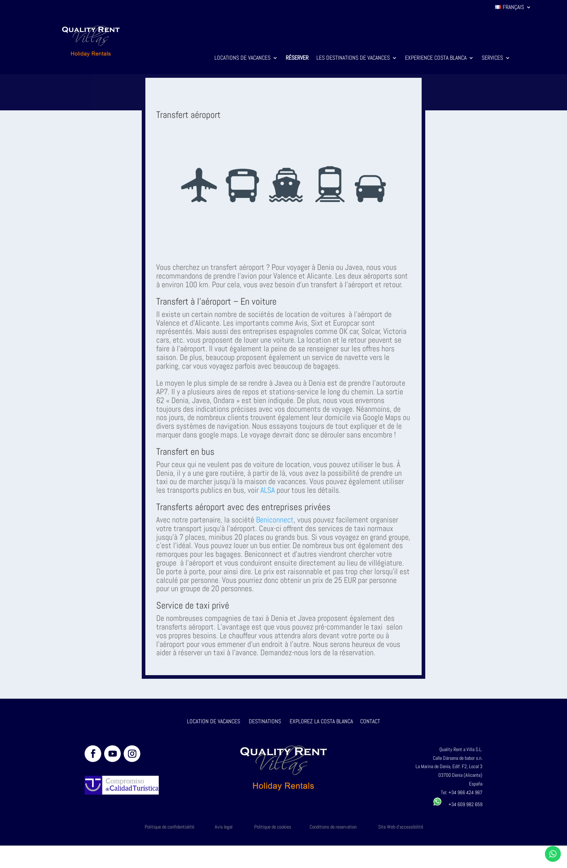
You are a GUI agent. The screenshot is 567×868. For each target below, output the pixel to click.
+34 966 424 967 (465, 792)
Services (492, 58)
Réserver (297, 58)
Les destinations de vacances (353, 58)
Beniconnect (275, 520)
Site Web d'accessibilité (400, 826)
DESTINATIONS (265, 721)
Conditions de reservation (333, 826)
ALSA (267, 490)
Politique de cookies (272, 826)
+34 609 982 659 (457, 804)
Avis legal (224, 826)
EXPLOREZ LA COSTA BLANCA (321, 721)
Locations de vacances (242, 58)
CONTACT (370, 721)
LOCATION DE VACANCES (213, 721)
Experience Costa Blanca (435, 58)
